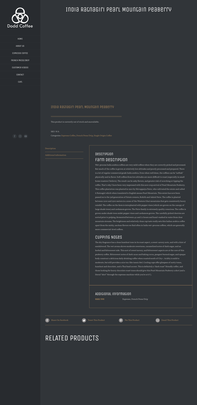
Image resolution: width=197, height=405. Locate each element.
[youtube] (26, 136)
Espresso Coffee (68, 135)
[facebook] (14, 136)
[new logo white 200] (20, 8)
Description (50, 148)
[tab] (64, 148)
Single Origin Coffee (103, 135)
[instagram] (20, 136)
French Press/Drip (84, 135)
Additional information (55, 155)
